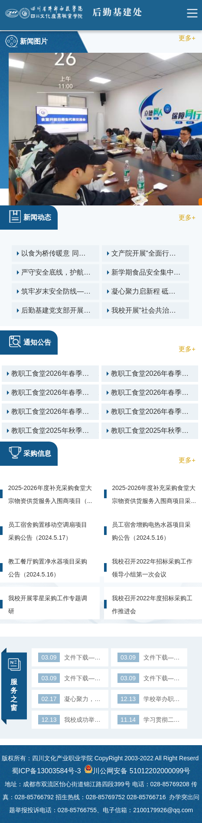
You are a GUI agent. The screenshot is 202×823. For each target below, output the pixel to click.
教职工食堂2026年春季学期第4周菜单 (72, 392)
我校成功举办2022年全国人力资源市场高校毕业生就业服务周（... (70, 719)
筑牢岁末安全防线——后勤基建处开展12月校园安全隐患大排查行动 (78, 291)
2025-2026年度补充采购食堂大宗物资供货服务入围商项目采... (154, 494)
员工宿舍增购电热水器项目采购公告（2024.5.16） (151, 531)
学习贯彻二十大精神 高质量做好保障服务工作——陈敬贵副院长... (149, 719)
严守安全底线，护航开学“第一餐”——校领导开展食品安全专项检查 (78, 272)
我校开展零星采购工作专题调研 (47, 605)
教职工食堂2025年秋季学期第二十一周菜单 (72, 431)
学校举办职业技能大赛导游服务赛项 (149, 699)
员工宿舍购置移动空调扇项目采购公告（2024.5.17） (47, 531)
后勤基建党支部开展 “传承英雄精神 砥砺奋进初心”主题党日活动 (78, 310)
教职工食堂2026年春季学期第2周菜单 (72, 411)
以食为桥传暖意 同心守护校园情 (78, 253)
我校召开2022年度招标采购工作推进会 (152, 605)
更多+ (187, 38)
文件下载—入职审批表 (149, 678)
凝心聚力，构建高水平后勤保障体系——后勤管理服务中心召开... (70, 699)
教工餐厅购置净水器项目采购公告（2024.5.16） (47, 568)
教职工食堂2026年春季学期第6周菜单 (72, 373)
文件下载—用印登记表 (70, 657)
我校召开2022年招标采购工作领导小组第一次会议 (152, 568)
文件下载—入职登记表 (149, 657)
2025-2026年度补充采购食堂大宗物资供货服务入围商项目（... (50, 494)
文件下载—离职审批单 (70, 678)
